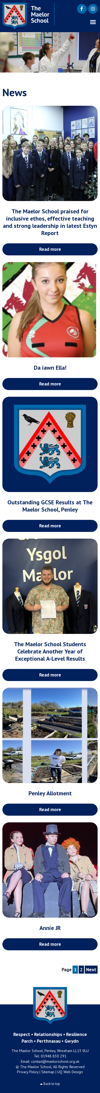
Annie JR (50, 928)
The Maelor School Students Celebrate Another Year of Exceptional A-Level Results (50, 651)
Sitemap (47, 1071)
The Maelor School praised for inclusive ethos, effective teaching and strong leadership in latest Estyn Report (50, 222)
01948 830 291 (53, 1056)
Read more (50, 249)
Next (91, 969)
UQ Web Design (70, 1071)
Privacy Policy (27, 1071)
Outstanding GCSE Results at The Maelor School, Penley (50, 505)
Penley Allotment (50, 793)
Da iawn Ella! (50, 367)
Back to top (51, 1083)
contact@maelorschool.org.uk (55, 1061)
